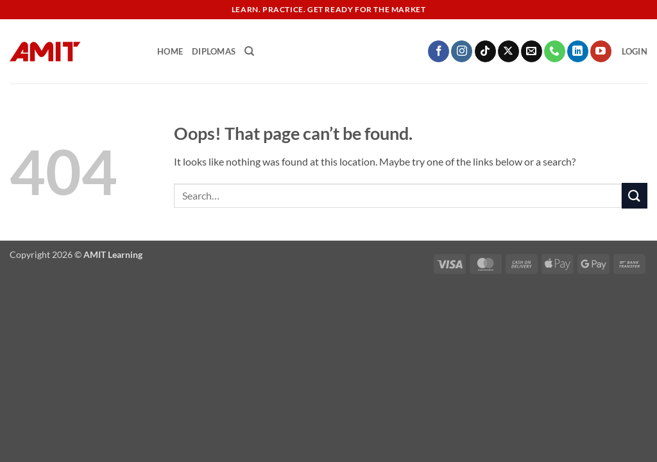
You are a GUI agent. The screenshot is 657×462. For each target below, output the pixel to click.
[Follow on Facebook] (438, 51)
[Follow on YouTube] (600, 51)
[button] (634, 51)
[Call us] (554, 51)
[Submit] (634, 195)
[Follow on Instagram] (461, 51)
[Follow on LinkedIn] (577, 51)
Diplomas (213, 51)
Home (170, 51)
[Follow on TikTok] (485, 51)
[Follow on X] (508, 51)
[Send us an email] (531, 51)
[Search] (249, 51)
